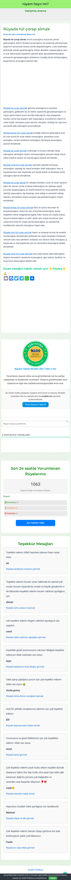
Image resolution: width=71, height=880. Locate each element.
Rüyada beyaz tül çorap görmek (18, 207)
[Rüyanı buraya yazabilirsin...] (35, 424)
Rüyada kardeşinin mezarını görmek (23, 569)
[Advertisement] (35, 84)
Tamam (52, 878)
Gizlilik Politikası (35, 870)
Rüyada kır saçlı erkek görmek (20, 848)
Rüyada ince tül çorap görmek (17, 232)
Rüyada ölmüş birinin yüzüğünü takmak (24, 696)
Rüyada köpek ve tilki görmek (20, 818)
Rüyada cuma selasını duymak (20, 608)
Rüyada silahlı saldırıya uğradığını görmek (25, 637)
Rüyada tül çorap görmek (15, 108)
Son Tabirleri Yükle (35, 523)
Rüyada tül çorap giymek (15, 151)
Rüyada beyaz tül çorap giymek (18, 133)
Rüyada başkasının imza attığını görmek (25, 666)
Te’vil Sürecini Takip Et (35, 404)
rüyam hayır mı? (35, 4)
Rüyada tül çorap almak (14, 182)
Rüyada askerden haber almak (20, 793)
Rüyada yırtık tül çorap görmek (17, 254)
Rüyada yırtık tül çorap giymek (17, 165)
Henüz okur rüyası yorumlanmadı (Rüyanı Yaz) (19, 34)
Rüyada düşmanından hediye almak (23, 725)
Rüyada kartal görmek (16, 755)
